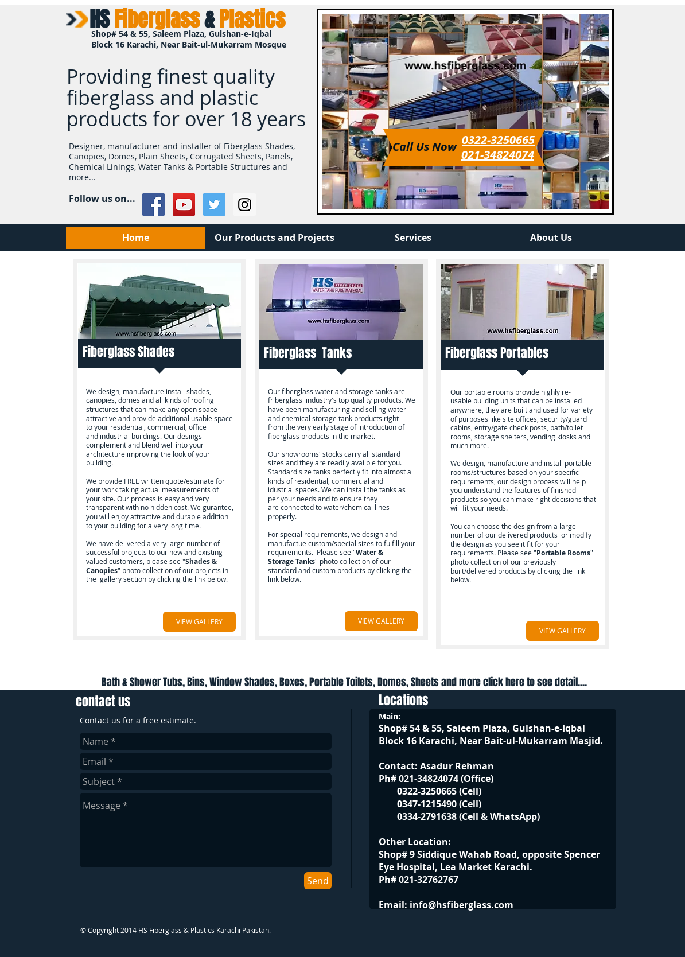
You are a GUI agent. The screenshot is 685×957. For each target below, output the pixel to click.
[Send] (318, 880)
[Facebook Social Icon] (153, 204)
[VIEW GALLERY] (199, 622)
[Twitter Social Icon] (214, 204)
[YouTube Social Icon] (184, 204)
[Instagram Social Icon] (244, 204)
